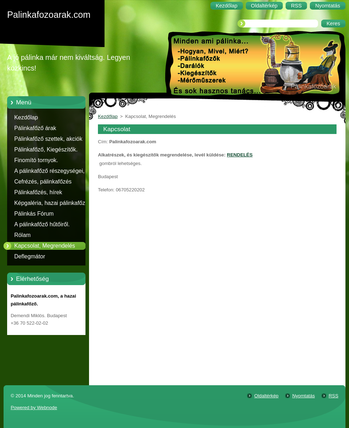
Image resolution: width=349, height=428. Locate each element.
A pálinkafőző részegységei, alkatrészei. (49, 172)
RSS (333, 395)
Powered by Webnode (34, 407)
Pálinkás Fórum (34, 214)
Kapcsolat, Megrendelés (44, 246)
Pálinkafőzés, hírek (38, 192)
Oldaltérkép (266, 395)
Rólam (22, 235)
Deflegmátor (29, 256)
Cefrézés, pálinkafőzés (43, 182)
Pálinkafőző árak (35, 128)
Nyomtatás (303, 395)
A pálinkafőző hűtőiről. (42, 224)
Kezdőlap (26, 117)
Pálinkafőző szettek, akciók (48, 139)
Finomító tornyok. (36, 160)
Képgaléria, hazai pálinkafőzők (52, 203)
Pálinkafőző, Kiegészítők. (46, 149)
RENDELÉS (239, 155)
